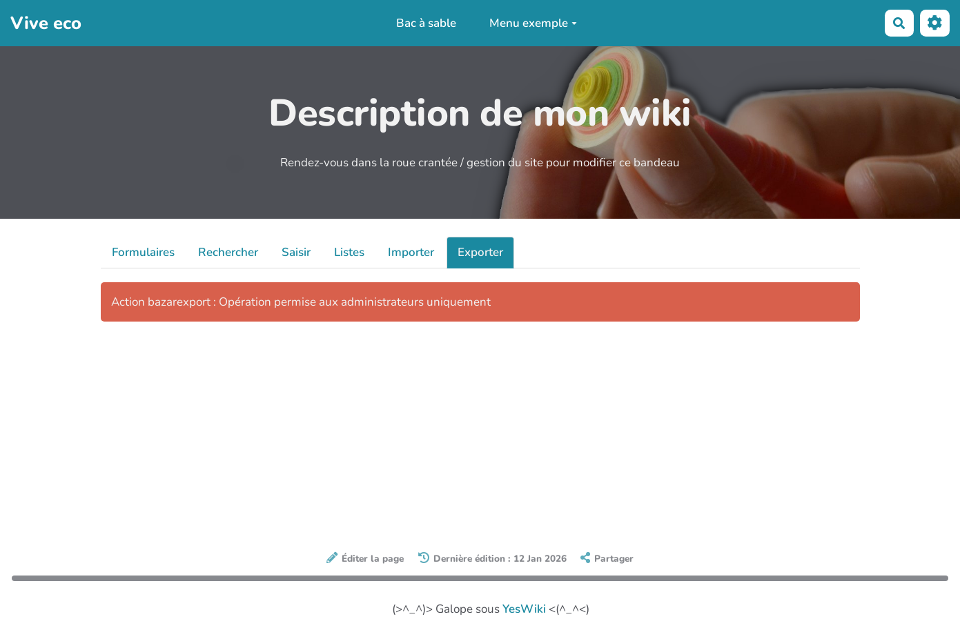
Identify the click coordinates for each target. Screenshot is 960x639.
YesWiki (524, 609)
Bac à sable (426, 23)
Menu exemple (533, 23)
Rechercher (228, 252)
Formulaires (143, 252)
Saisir (296, 252)
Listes (349, 252)
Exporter (480, 252)
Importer (411, 252)
